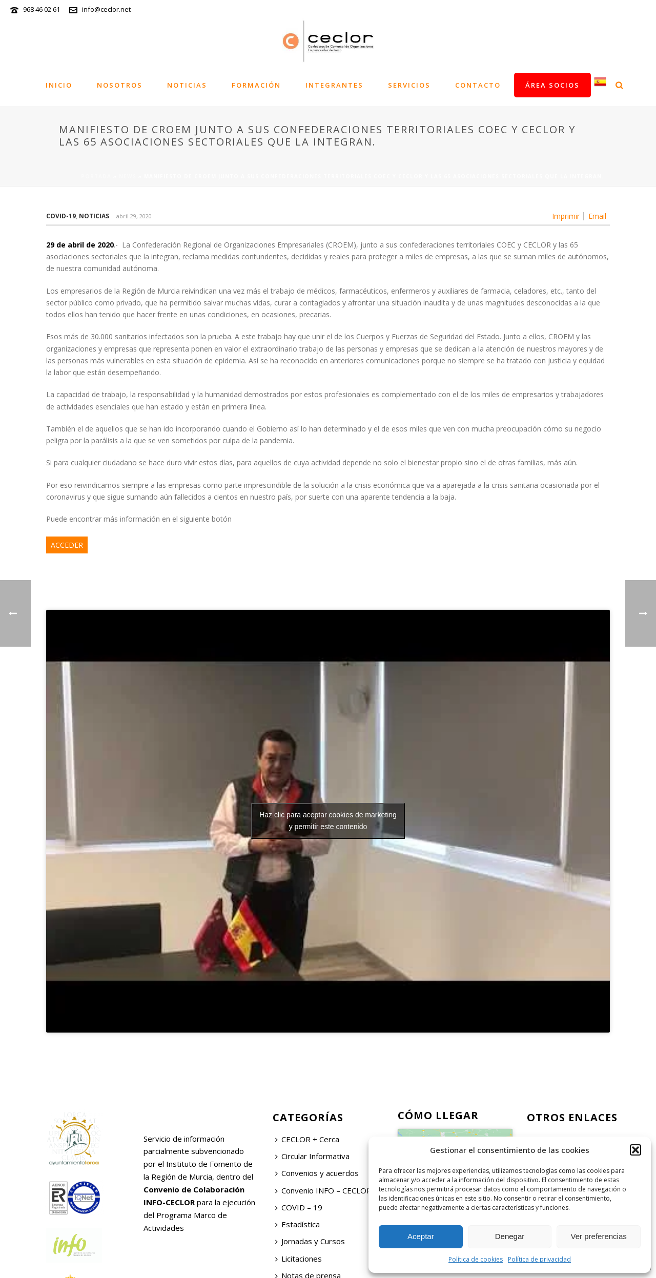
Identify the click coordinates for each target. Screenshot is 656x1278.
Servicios (409, 85)
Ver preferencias (599, 1236)
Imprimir (566, 216)
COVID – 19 (298, 1207)
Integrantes (334, 85)
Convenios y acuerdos (317, 1173)
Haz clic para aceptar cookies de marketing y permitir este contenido (328, 821)
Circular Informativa (312, 1156)
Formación (256, 85)
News (127, 176)
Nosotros (119, 85)
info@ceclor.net (106, 9)
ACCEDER (67, 545)
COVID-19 (61, 216)
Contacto (478, 85)
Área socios (552, 85)
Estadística (297, 1224)
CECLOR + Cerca (307, 1139)
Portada (96, 176)
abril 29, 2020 (134, 216)
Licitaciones (298, 1258)
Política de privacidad (539, 1259)
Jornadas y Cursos (310, 1241)
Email (597, 216)
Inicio (59, 85)
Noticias (187, 85)
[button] (635, 1150)
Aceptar (420, 1236)
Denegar (510, 1236)
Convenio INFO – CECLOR (323, 1190)
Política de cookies (475, 1259)
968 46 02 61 (41, 9)
